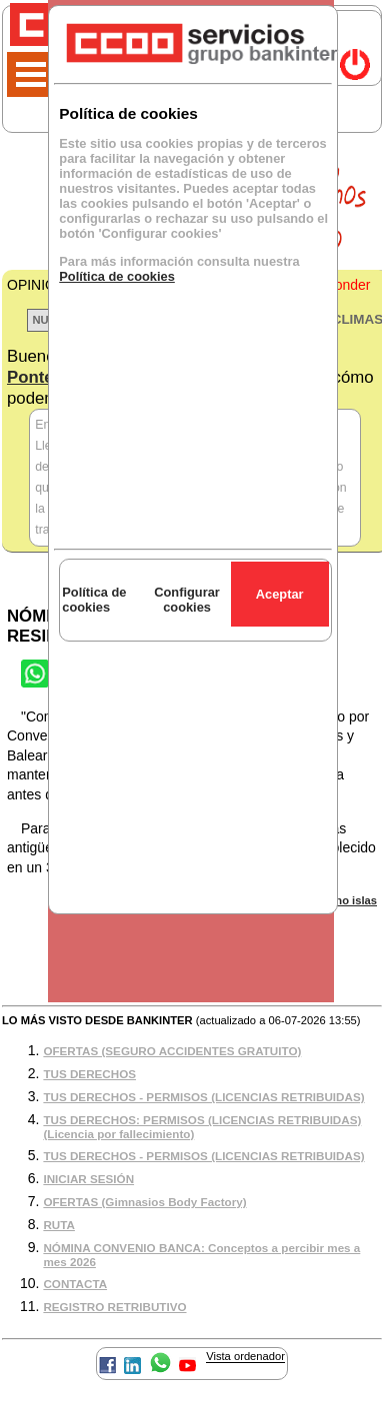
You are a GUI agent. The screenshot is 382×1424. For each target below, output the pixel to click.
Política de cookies (117, 276)
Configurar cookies (187, 600)
